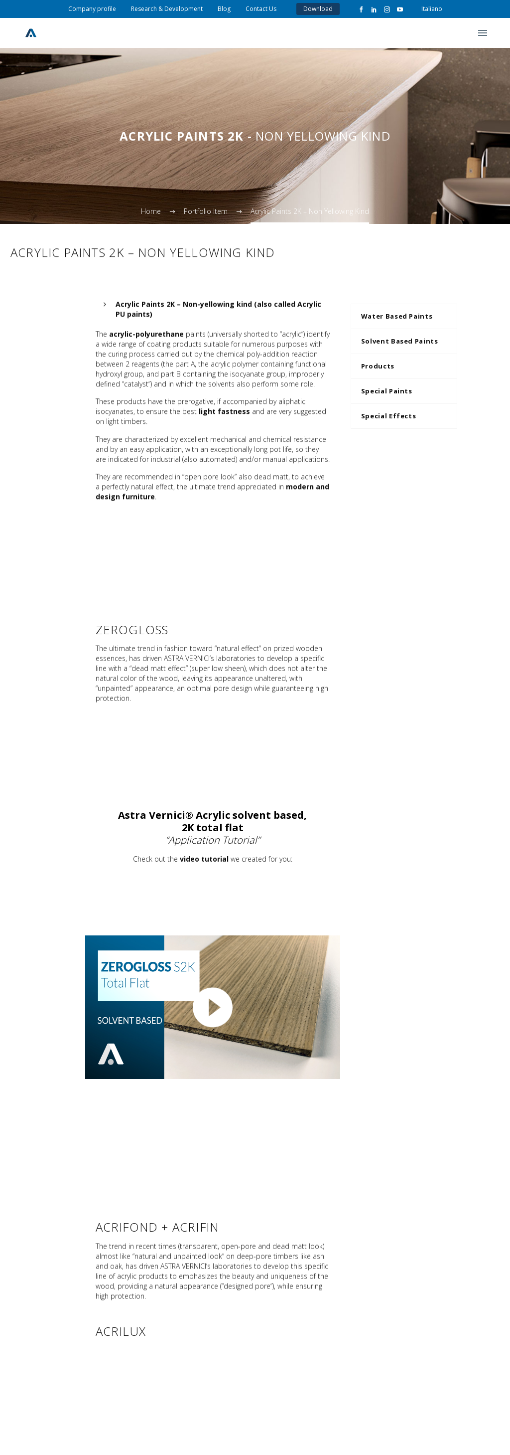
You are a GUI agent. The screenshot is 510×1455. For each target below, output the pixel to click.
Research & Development (167, 8)
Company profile (92, 8)
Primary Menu (482, 33)
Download (318, 8)
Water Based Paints (397, 316)
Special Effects (388, 415)
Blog (224, 8)
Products (377, 366)
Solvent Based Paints (399, 341)
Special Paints (386, 390)
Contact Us (261, 8)
